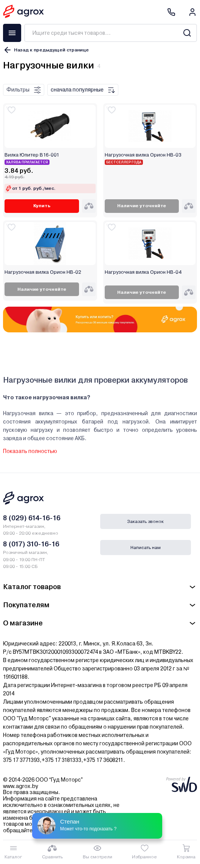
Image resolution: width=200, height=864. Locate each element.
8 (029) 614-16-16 (31, 518)
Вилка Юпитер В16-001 (32, 155)
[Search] (187, 33)
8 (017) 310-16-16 (31, 544)
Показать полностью (30, 451)
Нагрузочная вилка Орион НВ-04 (143, 272)
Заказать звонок (145, 521)
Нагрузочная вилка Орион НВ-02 (43, 272)
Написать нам (145, 547)
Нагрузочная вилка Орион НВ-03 (143, 155)
